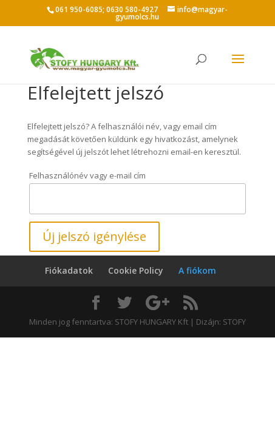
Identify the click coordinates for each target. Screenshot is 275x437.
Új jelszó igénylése (94, 236)
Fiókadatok (69, 270)
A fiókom (197, 270)
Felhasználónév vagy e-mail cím (87, 175)
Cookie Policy (135, 270)
